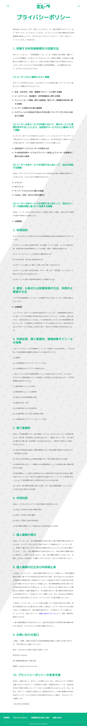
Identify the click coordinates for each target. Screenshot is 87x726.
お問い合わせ (57, 717)
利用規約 (7, 717)
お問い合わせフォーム (47, 613)
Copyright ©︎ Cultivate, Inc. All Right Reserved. (40, 724)
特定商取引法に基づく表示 (40, 717)
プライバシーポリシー (20, 717)
